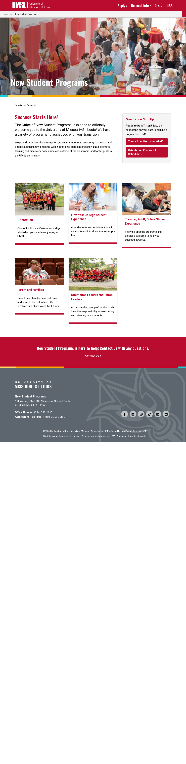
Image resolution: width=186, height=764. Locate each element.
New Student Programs (26, 14)
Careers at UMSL (140, 431)
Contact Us (92, 355)
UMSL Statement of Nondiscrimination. (129, 436)
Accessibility (97, 431)
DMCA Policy (111, 431)
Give (157, 5)
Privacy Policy (124, 431)
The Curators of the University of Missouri (69, 431)
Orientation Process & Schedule (142, 152)
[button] (170, 5)
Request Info (140, 5)
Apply (121, 5)
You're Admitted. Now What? (146, 141)
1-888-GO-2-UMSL (54, 416)
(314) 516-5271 (43, 412)
